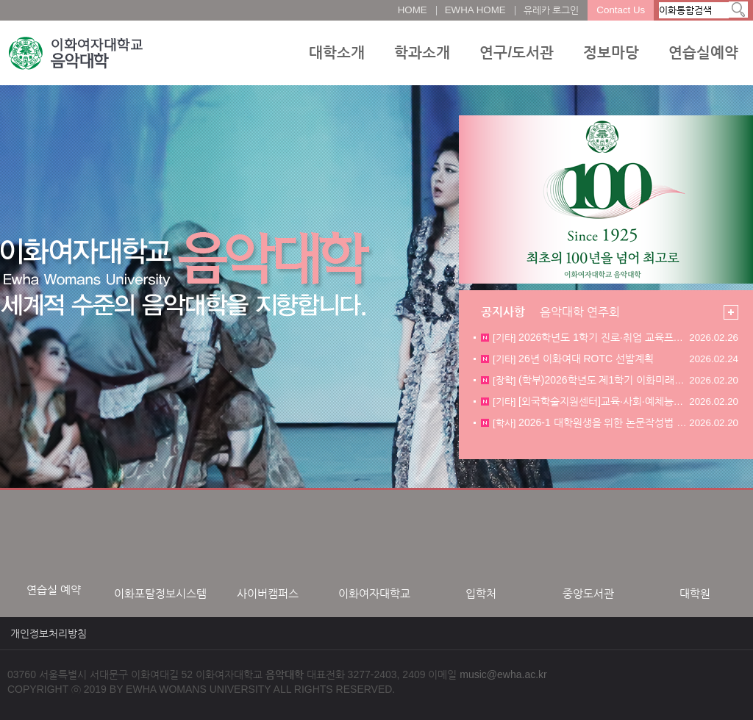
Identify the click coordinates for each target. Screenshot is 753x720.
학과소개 (422, 52)
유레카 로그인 (551, 9)
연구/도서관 (516, 52)
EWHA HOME (475, 9)
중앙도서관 (588, 593)
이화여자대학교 (374, 593)
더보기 (731, 312)
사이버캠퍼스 (268, 593)
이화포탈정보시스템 (160, 593)
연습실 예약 (53, 589)
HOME (412, 9)
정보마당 (611, 52)
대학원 (694, 593)
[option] (53, 550)
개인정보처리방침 (48, 633)
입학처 (480, 593)
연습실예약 (703, 52)
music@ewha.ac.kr (503, 674)
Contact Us (620, 9)
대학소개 (337, 52)
